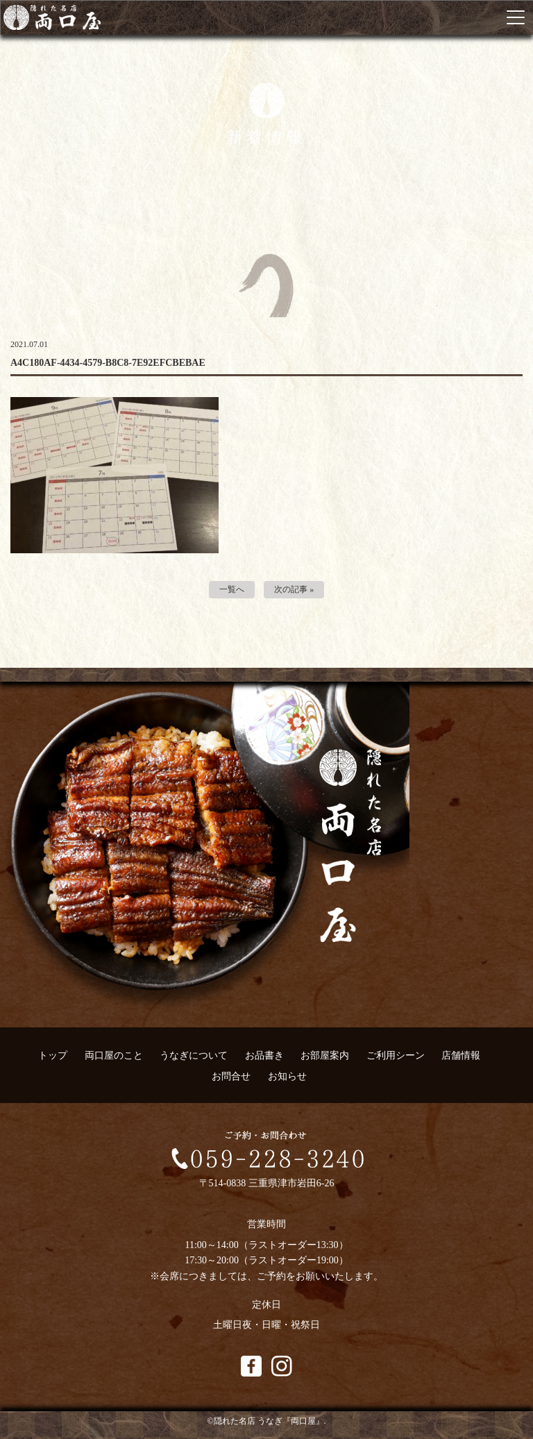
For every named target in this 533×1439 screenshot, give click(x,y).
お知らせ (287, 1076)
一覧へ (231, 589)
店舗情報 (460, 1055)
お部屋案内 (325, 1055)
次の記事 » (294, 589)
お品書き (264, 1055)
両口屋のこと (114, 1055)
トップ (52, 1055)
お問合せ (231, 1076)
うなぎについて (194, 1055)
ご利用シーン (395, 1055)
